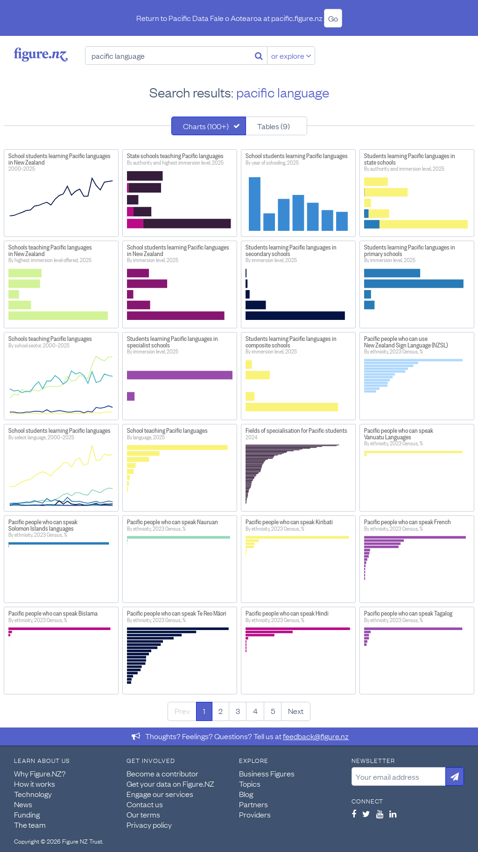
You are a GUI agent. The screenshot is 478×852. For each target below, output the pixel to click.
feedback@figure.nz (316, 736)
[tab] (208, 126)
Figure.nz (41, 55)
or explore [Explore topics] (291, 55)
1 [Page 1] (204, 711)
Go (333, 18)
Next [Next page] (295, 711)
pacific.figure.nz (297, 18)
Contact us (145, 804)
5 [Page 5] (273, 711)
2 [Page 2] (220, 711)
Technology (33, 794)
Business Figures (267, 773)
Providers (255, 814)
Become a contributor (162, 773)
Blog (246, 794)
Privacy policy (149, 824)
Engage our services (160, 794)
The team (30, 824)
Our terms (143, 814)
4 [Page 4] (255, 711)
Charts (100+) (206, 126)
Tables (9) (273, 126)
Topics (249, 783)
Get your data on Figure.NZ (170, 783)
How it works (34, 783)
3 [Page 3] (238, 711)
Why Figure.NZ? (40, 773)
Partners (253, 804)
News (23, 804)
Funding (27, 814)
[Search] (259, 55)
